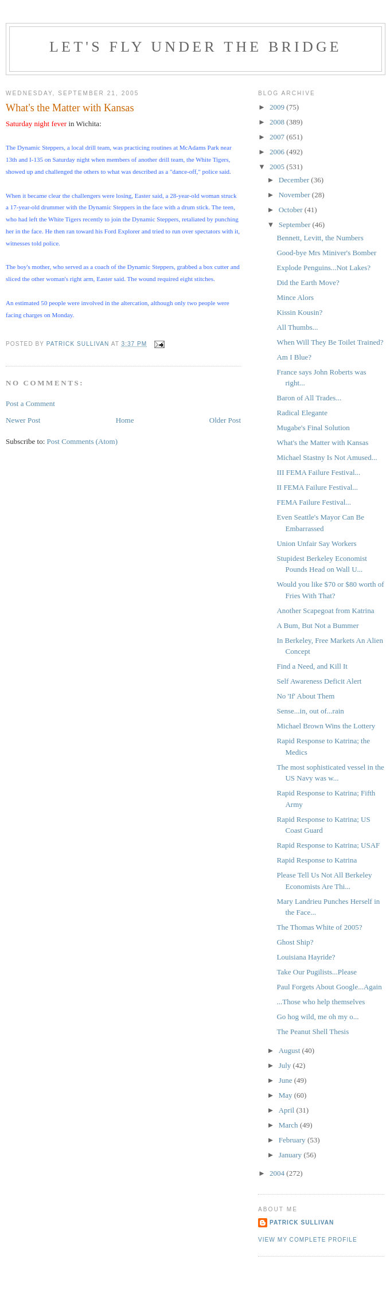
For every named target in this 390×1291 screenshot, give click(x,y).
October (292, 209)
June (286, 1080)
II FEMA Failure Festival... (317, 487)
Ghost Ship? (294, 942)
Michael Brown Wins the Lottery (325, 725)
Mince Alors (295, 297)
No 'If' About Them (305, 696)
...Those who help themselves (320, 1001)
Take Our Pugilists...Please (316, 972)
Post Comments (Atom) (82, 441)
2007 (278, 136)
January (291, 1154)
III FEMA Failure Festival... (318, 472)
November (295, 194)
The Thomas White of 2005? (319, 927)
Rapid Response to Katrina (316, 860)
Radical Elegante (301, 412)
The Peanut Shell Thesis (312, 1031)
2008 (278, 122)
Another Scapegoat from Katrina (325, 610)
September (296, 224)
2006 (278, 151)
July (286, 1065)
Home (125, 420)
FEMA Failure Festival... (313, 502)
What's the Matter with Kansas (322, 442)
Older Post (225, 420)
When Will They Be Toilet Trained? (329, 342)
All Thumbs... (297, 327)
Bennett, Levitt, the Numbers (319, 237)
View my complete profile (307, 1240)
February (293, 1140)
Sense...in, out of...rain (310, 711)
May (286, 1095)
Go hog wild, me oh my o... (317, 1016)
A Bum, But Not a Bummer (317, 625)
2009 (278, 107)
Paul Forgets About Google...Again (328, 986)
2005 (278, 166)
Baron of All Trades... (308, 397)
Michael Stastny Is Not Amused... (326, 457)
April (288, 1110)
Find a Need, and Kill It (311, 666)
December (295, 179)
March (289, 1125)
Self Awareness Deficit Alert (318, 681)
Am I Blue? (293, 357)
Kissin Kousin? (299, 312)
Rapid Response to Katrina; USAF (328, 845)
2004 (278, 1173)
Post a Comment (30, 403)
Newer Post (23, 420)
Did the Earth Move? (307, 282)
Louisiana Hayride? (305, 957)
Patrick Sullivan (302, 1222)
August (290, 1050)
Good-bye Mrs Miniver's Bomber (326, 252)
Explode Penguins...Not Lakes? (323, 267)
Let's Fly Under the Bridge (195, 46)
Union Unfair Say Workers (316, 543)
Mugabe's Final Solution (312, 427)
